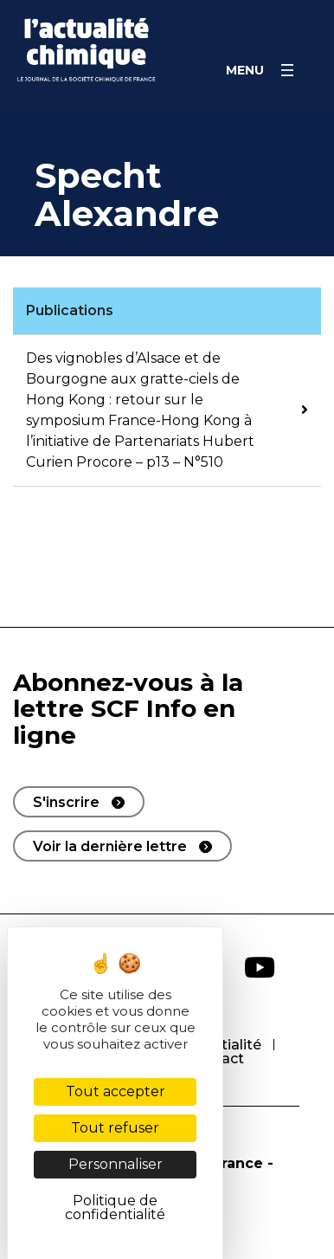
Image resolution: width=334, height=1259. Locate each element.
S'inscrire (66, 802)
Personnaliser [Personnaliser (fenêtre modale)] (115, 1164)
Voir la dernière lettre (110, 846)
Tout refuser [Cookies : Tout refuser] (115, 1128)
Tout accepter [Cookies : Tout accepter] (115, 1091)
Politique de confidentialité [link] (115, 1207)
